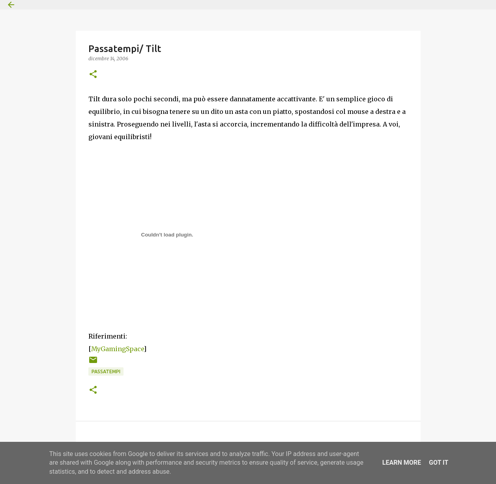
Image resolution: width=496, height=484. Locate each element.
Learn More (401, 462)
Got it (438, 462)
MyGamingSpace (117, 349)
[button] (93, 74)
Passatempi (106, 371)
